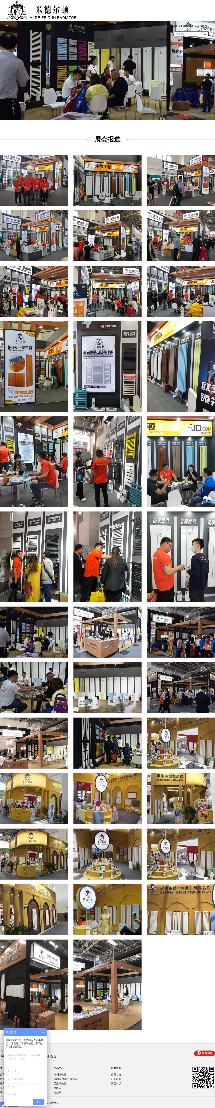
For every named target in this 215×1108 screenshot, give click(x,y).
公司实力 (183, 39)
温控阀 (57, 1092)
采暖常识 (116, 1083)
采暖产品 (100, 39)
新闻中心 (120, 39)
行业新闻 (116, 1079)
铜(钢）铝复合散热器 (65, 1079)
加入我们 (204, 39)
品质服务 (141, 39)
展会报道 (162, 39)
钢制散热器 (60, 1074)
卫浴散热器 (60, 1083)
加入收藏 (173, 26)
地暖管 (57, 1088)
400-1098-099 (202, 26)
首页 (81, 39)
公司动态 (116, 1074)
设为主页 (161, 26)
